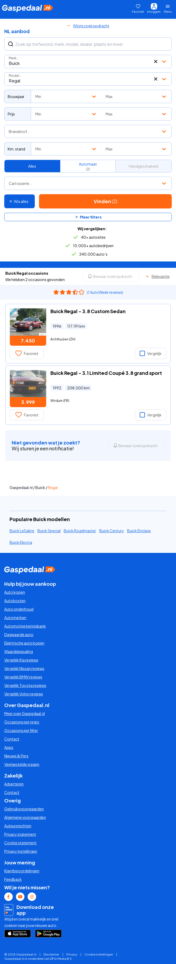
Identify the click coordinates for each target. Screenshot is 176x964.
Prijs (11, 114)
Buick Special (49, 530)
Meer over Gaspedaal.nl (24, 713)
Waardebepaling (18, 651)
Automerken (15, 617)
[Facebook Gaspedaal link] (8, 896)
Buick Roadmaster (80, 530)
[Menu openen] (169, 8)
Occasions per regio (21, 721)
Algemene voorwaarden (25, 817)
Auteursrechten (17, 825)
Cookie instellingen (98, 954)
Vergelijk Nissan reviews (24, 668)
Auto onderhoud (18, 609)
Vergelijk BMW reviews (23, 676)
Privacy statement (20, 834)
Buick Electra (21, 542)
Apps (8, 747)
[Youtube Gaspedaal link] (20, 896)
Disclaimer (51, 954)
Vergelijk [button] (151, 353)
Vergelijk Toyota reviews (25, 685)
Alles (32, 166)
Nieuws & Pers (16, 755)
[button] (155, 61)
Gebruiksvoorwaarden (24, 808)
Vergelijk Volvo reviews (23, 693)
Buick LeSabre (22, 530)
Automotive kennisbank (25, 626)
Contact (11, 738)
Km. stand (16, 148)
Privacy (71, 954)
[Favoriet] (138, 8)
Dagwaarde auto (18, 634)
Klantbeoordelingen (21, 870)
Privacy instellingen (20, 851)
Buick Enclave (139, 530)
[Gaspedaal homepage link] (27, 8)
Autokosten (14, 600)
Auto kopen (14, 592)
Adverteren (14, 783)
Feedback (13, 879)
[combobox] (88, 61)
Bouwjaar (16, 96)
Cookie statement (20, 842)
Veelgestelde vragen (21, 764)
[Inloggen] (154, 8)
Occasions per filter (21, 730)
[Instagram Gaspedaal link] (32, 896)
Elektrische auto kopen (24, 643)
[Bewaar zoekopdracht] (111, 276)
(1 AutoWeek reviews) (105, 292)
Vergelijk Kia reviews (21, 660)
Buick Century (111, 530)
